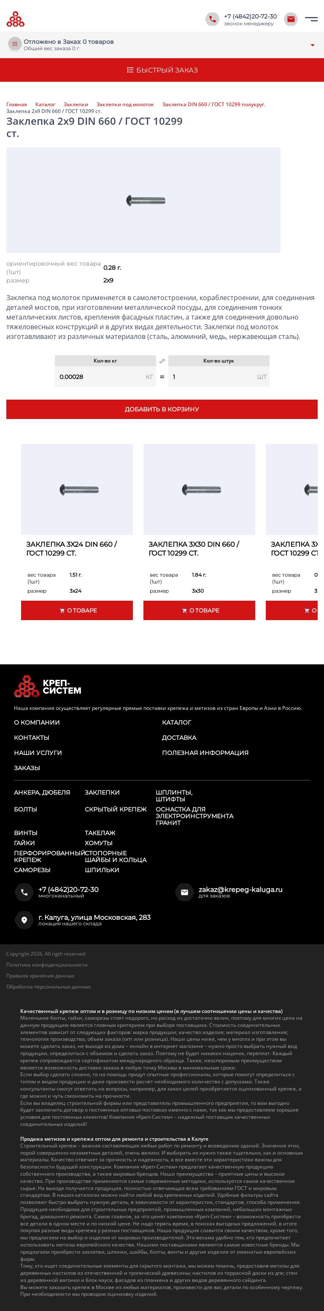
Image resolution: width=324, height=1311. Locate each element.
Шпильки (102, 870)
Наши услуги (38, 753)
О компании (37, 722)
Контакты (31, 737)
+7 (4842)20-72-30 (250, 16)
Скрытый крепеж (115, 809)
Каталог (45, 104)
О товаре (77, 610)
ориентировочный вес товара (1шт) (53, 268)
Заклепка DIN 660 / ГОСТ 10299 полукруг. (213, 104)
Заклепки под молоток (125, 104)
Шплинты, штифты (174, 796)
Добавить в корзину (162, 409)
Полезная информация (205, 753)
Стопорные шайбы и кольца (115, 856)
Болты (25, 809)
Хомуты (99, 843)
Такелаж (100, 833)
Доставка (179, 737)
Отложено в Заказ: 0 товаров (69, 42)
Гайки (24, 843)
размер (18, 280)
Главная (16, 104)
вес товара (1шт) (41, 578)
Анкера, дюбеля (42, 792)
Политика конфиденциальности (47, 964)
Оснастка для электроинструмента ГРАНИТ (194, 816)
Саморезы (32, 870)
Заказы (27, 768)
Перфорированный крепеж (50, 856)
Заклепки (76, 104)
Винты (26, 833)
